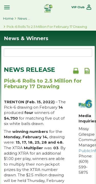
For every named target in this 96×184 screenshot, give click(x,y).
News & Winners (24, 18)
